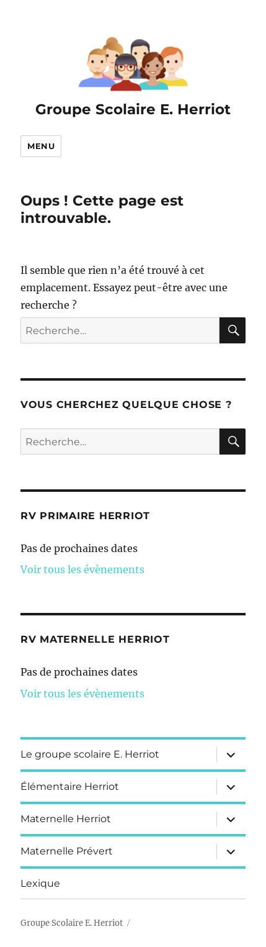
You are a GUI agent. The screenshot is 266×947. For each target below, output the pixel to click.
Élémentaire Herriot (69, 786)
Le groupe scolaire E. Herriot (89, 754)
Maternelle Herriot (65, 819)
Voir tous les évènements (82, 569)
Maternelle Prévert (66, 851)
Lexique (40, 883)
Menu (41, 146)
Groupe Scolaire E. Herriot (133, 109)
